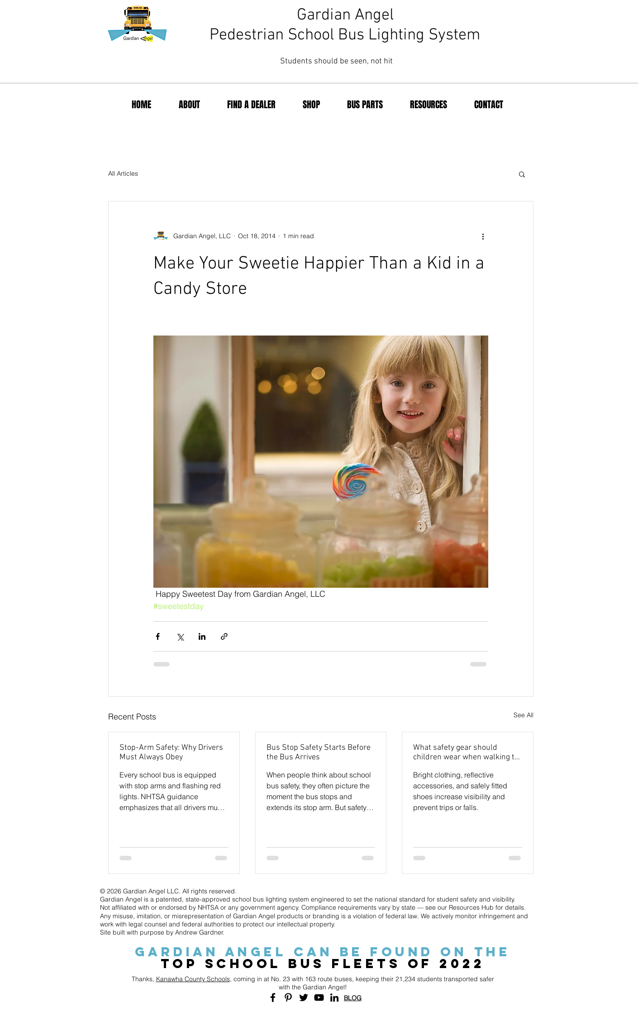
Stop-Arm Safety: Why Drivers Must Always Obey (171, 752)
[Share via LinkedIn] (202, 636)
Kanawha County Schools (193, 979)
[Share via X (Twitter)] (180, 636)
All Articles (123, 173)
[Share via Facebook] (157, 636)
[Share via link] (224, 636)
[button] (522, 173)
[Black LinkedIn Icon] (334, 997)
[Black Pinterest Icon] (288, 997)
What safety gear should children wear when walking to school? (466, 752)
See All (523, 715)
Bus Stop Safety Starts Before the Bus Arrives (319, 752)
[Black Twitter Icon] (303, 997)
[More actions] (482, 235)
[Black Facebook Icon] (273, 997)
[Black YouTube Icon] (319, 997)
